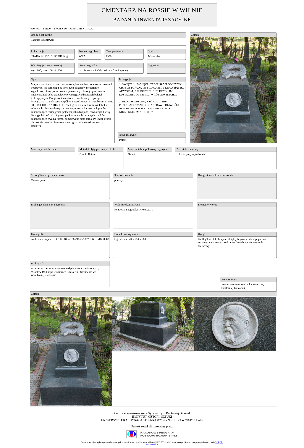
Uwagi (201, 234)
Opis (33, 79)
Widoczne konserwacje (127, 204)
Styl (150, 51)
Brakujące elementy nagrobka (48, 204)
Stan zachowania (123, 175)
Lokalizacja (37, 51)
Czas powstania (114, 51)
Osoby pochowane (41, 34)
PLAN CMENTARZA (81, 28)
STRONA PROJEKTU (55, 28)
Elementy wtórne (207, 204)
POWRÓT (35, 28)
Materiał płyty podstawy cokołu (97, 149)
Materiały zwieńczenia (44, 149)
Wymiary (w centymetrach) (46, 65)
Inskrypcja (125, 79)
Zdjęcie (195, 34)
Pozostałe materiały (187, 149)
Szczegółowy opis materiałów (48, 175)
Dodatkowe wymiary (126, 234)
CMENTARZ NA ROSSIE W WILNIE (152, 10)
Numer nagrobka (88, 51)
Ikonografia (37, 234)
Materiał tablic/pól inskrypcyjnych (147, 149)
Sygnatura (154, 65)
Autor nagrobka (88, 65)
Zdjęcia (35, 293)
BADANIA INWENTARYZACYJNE (152, 19)
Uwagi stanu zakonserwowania (215, 175)
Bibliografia (38, 263)
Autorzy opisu (229, 279)
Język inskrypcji (128, 134)
